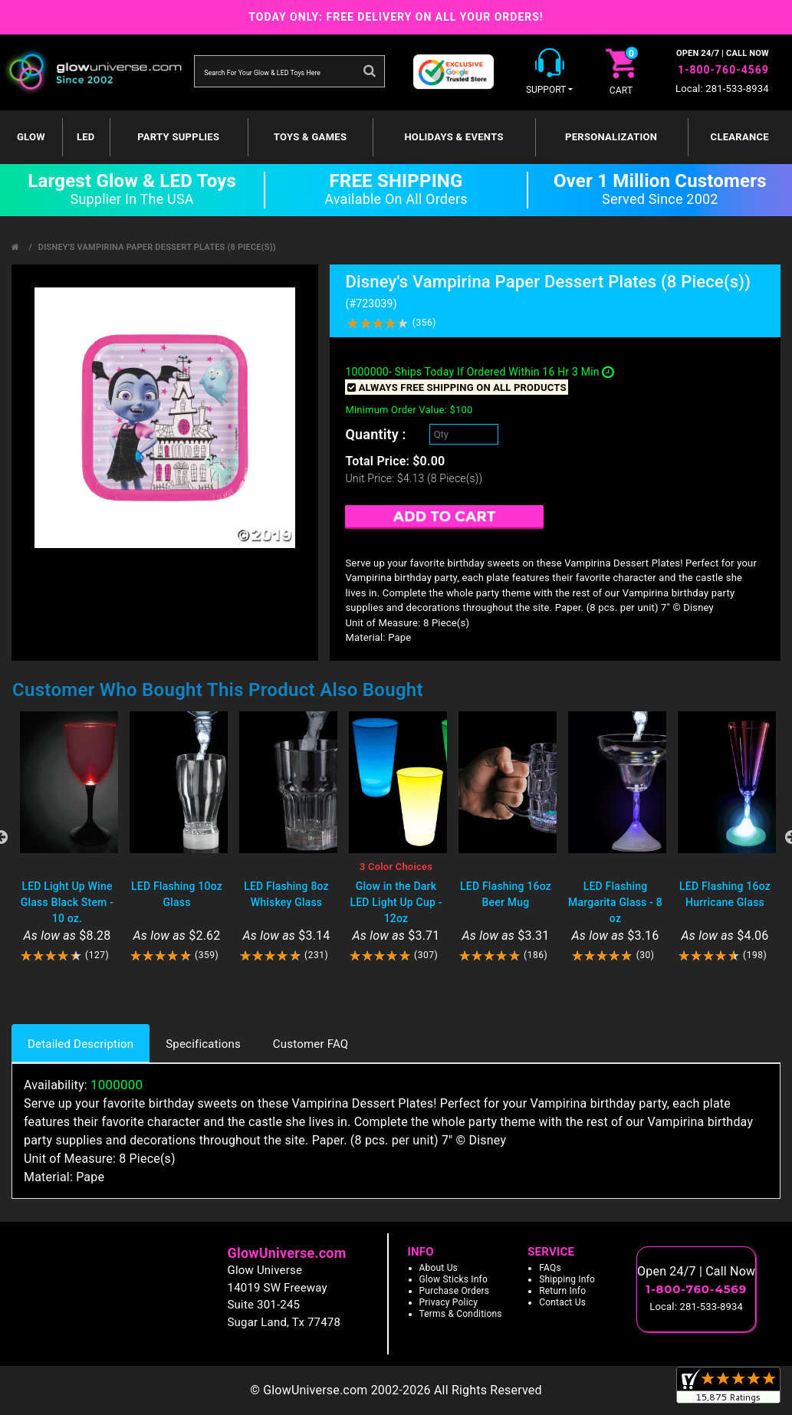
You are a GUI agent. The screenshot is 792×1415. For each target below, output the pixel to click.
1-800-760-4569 (723, 70)
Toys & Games (310, 137)
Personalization (611, 137)
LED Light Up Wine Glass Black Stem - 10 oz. (67, 902)
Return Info (562, 1290)
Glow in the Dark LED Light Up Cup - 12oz (396, 902)
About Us (438, 1267)
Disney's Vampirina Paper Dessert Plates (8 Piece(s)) (157, 247)
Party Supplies (178, 137)
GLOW (31, 137)
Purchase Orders (454, 1290)
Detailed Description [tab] (80, 1044)
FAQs (550, 1267)
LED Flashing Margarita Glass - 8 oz (615, 902)
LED (86, 137)
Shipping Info (567, 1279)
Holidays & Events (453, 137)
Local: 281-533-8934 (722, 88)
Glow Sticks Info (453, 1279)
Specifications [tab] (203, 1044)
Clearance (740, 137)
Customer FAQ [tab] (310, 1044)
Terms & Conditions (460, 1313)
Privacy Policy (448, 1302)
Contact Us (562, 1302)
